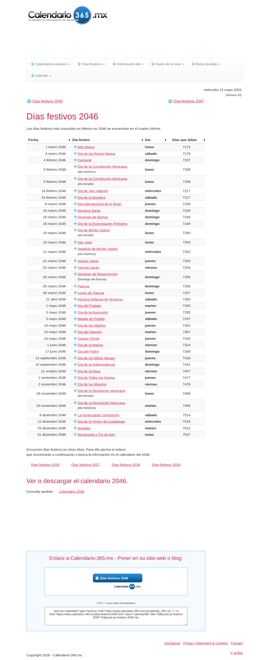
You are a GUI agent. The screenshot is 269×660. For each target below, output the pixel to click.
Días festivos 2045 (47, 101)
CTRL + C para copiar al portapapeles (116, 603)
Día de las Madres (91, 325)
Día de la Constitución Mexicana (102, 166)
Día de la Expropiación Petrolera (102, 224)
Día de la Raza (88, 371)
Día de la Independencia (96, 364)
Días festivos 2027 (85, 465)
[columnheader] (48, 140)
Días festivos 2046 (114, 578)
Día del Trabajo (89, 306)
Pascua (83, 286)
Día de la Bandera (91, 197)
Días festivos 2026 (45, 465)
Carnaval (84, 160)
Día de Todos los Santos (96, 378)
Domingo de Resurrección (97, 274)
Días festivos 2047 (189, 101)
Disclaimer (172, 643)
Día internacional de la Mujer (99, 204)
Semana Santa (88, 210)
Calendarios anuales (50, 64)
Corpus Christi (88, 338)
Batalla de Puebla (91, 319)
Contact (237, 643)
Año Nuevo (85, 147)
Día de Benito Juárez (93, 230)
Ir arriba (237, 653)
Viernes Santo (88, 267)
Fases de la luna (167, 64)
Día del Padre (88, 351)
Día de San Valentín (92, 191)
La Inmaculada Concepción (98, 415)
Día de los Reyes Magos (96, 154)
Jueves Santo (87, 261)
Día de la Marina (90, 345)
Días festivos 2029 (166, 465)
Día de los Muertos (91, 384)
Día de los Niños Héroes (96, 358)
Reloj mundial (205, 64)
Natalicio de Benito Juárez (97, 249)
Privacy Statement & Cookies (205, 643)
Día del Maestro (89, 332)
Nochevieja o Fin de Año (96, 434)
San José (84, 242)
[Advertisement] (137, 42)
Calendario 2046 (71, 491)
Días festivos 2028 (126, 465)
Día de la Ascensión (92, 312)
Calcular (40, 75)
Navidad (83, 428)
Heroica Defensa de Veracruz (100, 299)
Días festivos (91, 64)
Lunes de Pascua (90, 293)
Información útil (127, 64)
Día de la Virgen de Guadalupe (101, 421)
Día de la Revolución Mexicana (101, 391)
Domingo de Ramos (92, 217)
